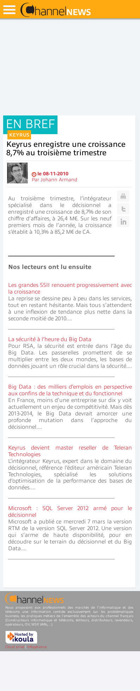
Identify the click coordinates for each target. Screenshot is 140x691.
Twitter (123, 208)
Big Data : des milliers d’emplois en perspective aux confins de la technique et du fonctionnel (70, 390)
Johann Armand (59, 179)
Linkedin (123, 221)
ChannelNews (55, 10)
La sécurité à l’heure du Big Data (49, 339)
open (9, 9)
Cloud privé (14, 647)
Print (123, 196)
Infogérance (37, 647)
